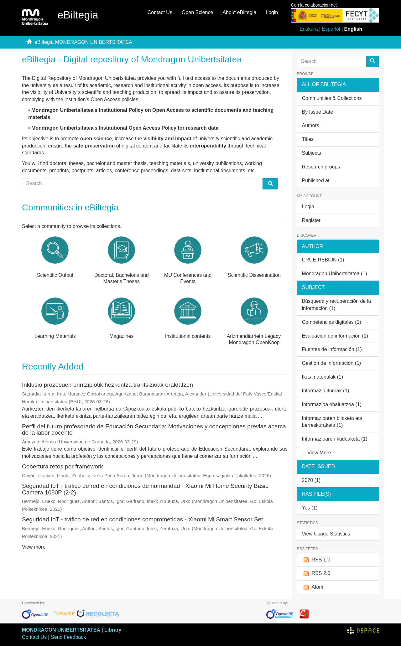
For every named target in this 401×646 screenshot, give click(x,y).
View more (33, 547)
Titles (308, 139)
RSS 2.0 (316, 573)
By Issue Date (317, 112)
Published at (316, 180)
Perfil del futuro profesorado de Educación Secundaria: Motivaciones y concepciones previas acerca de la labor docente (154, 429)
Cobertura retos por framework (62, 466)
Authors (310, 125)
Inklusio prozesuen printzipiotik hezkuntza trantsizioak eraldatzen (107, 384)
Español (331, 29)
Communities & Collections (332, 98)
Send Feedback (68, 637)
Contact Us (160, 12)
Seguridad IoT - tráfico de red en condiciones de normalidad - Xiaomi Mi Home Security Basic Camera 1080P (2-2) (145, 489)
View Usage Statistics (326, 533)
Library (112, 630)
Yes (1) (310, 507)
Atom (312, 587)
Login (308, 206)
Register (311, 220)
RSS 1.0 (316, 560)
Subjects (311, 153)
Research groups (321, 166)
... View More (316, 452)
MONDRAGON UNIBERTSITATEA (61, 630)
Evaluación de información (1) (335, 336)
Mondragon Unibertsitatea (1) (334, 273)
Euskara (308, 29)
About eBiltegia (239, 12)
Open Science (197, 12)
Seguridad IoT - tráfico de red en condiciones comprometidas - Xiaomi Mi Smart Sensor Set (142, 519)
